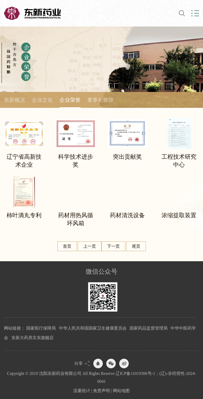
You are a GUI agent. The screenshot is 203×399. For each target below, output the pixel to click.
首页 (67, 246)
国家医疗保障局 (41, 328)
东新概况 (14, 100)
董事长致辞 (100, 100)
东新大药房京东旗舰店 (32, 337)
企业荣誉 (70, 100)
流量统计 (81, 390)
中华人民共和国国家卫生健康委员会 (93, 328)
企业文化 (42, 100)
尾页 (136, 246)
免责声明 (101, 390)
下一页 (113, 246)
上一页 (89, 246)
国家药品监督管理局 (149, 328)
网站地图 (121, 390)
